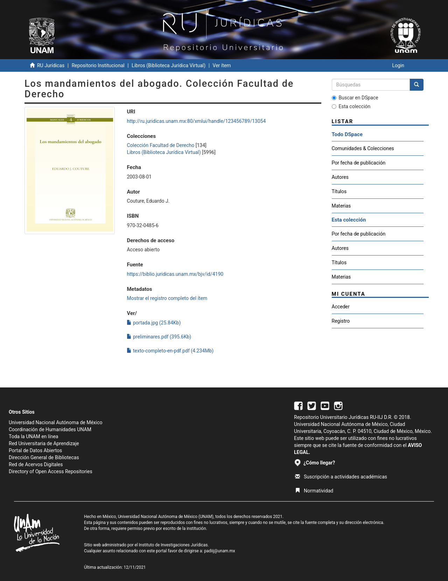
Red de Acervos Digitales (36, 464)
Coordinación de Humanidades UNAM (50, 429)
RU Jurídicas (50, 65)
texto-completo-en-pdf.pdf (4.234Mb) (170, 351)
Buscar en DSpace (355, 97)
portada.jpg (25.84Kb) (154, 323)
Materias (341, 206)
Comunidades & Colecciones (363, 148)
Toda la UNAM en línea (33, 436)
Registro (341, 321)
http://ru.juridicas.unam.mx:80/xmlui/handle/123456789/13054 (196, 121)
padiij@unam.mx (219, 550)
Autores (340, 177)
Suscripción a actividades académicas (341, 476)
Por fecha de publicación (359, 163)
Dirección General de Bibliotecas (44, 457)
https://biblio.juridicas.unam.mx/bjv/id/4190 (175, 274)
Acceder (341, 306)
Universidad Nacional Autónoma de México (56, 422)
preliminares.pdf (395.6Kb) (159, 337)
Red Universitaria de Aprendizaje (44, 443)
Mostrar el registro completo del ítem (167, 298)
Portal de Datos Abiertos (35, 450)
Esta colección (351, 106)
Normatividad (314, 490)
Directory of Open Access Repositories (50, 471)
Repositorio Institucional (98, 65)
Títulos (339, 191)
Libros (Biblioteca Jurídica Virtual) (168, 65)
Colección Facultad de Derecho (160, 145)
